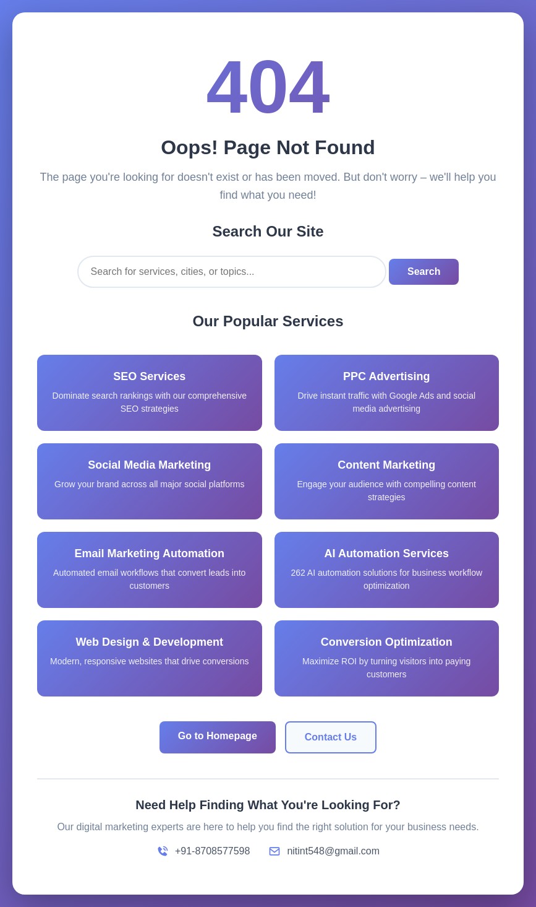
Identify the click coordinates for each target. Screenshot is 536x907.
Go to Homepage (217, 736)
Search (423, 271)
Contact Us (331, 737)
